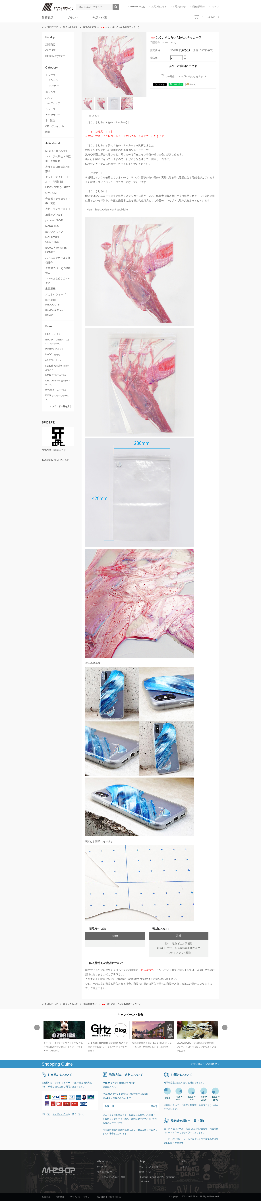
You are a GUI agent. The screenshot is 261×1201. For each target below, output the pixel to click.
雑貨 (47, 132)
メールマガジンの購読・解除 (111, 1177)
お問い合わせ (179, 6)
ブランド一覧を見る (62, 406)
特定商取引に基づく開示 (109, 1197)
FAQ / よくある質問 (148, 1167)
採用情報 (60, 1197)
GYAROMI (51, 193)
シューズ (50, 109)
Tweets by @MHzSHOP (55, 460)
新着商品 (47, 17)
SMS (56, 375)
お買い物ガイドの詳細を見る (205, 1064)
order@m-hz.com (138, 979)
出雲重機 (50, 288)
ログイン (215, 6)
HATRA (54, 348)
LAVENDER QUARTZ (57, 187)
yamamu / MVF (54, 220)
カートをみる (208, 17)
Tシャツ (53, 80)
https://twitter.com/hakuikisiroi (111, 209)
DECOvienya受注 (55, 56)
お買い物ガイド (159, 6)
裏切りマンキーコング (58, 209)
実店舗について (104, 1172)
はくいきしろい (54, 231)
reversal (56, 389)
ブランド (73, 17)
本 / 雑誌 (50, 120)
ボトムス (50, 92)
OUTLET (50, 50)
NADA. (53, 354)
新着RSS (46, 1197)
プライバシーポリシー (81, 1197)
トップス (50, 75)
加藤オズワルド (54, 214)
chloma (54, 360)
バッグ (49, 97)
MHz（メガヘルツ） (56, 151)
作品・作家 (99, 17)
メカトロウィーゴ (55, 294)
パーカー (54, 85)
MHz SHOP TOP (50, 27)
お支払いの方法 (60, 1114)
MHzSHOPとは (137, 6)
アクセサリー (53, 114)
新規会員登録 (198, 6)
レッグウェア (53, 103)
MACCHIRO (52, 226)
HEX (54, 334)
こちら (112, 1087)
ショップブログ (188, 1167)
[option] (64, 1037)
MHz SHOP (102, 1167)
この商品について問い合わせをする (184, 76)
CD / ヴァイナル (54, 126)
